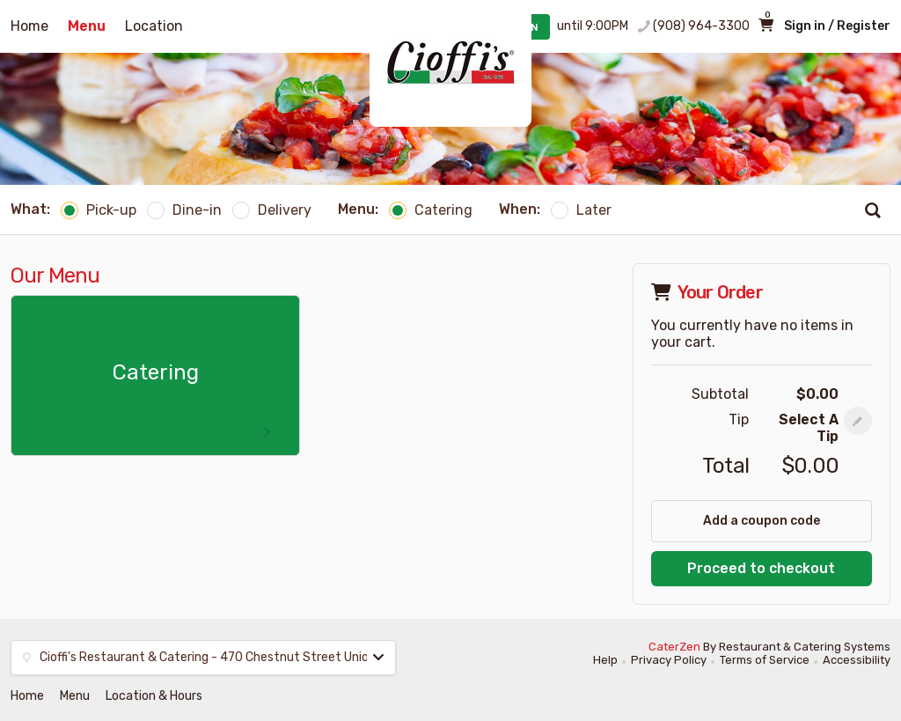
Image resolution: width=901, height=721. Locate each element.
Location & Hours (154, 695)
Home (29, 26)
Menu (87, 26)
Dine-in (184, 210)
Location (154, 26)
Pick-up (98, 210)
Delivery (271, 210)
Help (605, 659)
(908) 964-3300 (701, 25)
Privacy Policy (669, 659)
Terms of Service (764, 659)
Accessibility (856, 659)
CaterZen (674, 646)
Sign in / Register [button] (837, 25)
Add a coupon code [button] (761, 520)
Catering (430, 210)
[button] (858, 421)
